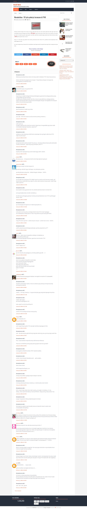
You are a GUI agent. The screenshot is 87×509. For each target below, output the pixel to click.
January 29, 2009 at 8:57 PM (21, 104)
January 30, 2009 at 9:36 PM (21, 401)
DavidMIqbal (18, 86)
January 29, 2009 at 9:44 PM (21, 146)
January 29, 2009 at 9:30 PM (21, 118)
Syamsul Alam (19, 164)
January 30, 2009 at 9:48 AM (21, 287)
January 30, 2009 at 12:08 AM (21, 199)
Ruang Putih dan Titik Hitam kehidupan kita (68, 42)
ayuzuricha (18, 423)
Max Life (17, 250)
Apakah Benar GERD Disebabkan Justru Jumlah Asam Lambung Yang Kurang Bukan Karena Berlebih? (66, 76)
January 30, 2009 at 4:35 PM (21, 370)
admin (16, 61)
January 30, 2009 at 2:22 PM (21, 328)
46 (26, 19)
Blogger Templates (47, 507)
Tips (26, 9)
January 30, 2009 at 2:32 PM (21, 345)
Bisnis (30, 9)
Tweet (18, 54)
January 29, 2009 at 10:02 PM (21, 174)
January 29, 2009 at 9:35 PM (21, 129)
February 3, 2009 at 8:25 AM (21, 487)
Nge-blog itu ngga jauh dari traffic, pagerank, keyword (69, 24)
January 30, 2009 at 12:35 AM (21, 206)
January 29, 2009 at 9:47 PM (21, 153)
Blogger (17, 316)
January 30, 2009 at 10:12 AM (21, 313)
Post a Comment (18, 490)
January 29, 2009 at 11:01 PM (21, 184)
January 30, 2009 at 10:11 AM (21, 294)
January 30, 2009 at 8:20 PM (21, 385)
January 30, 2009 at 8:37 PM (21, 393)
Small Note (17, 4)
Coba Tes (18, 436)
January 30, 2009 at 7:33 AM (21, 247)
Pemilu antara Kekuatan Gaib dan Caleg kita (69, 36)
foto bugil (47, 501)
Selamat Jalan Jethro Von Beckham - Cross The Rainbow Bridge (66, 72)
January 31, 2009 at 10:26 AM (21, 451)
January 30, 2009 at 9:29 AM (21, 271)
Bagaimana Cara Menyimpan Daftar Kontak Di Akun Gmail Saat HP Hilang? (66, 67)
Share (26, 54)
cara (38, 501)
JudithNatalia (18, 274)
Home (16, 9)
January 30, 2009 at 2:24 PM (21, 335)
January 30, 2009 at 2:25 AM (21, 230)
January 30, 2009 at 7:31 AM (21, 240)
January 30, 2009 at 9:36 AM (21, 278)
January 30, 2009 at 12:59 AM (21, 215)
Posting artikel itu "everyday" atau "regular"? (68, 50)
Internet (36, 9)
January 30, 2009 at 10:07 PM (21, 409)
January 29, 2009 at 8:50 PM (21, 83)
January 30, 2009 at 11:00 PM (21, 420)
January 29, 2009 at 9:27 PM (21, 111)
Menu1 (21, 9)
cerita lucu (42, 501)
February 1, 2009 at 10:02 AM (21, 470)
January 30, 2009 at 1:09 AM (21, 222)
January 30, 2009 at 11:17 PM (21, 433)
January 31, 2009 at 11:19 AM (21, 459)
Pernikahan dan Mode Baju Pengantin (68, 30)
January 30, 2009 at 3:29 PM (21, 360)
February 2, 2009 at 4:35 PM (21, 480)
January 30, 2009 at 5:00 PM (21, 377)
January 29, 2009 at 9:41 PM (21, 137)
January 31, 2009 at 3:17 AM (21, 442)
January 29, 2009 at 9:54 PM (21, 161)
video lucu (36, 503)
